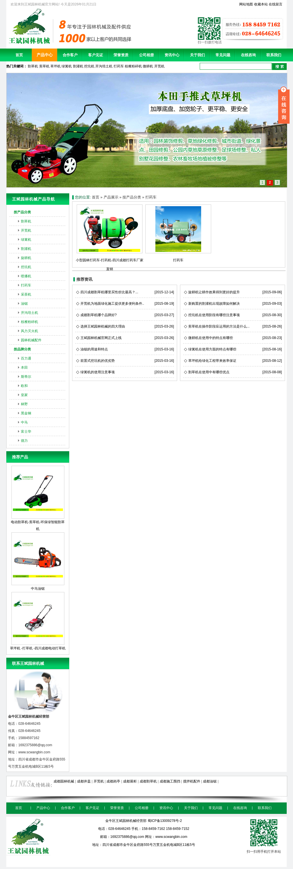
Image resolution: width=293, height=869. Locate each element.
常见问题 (222, 55)
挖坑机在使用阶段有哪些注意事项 (214, 315)
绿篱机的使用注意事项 (97, 372)
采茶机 (26, 294)
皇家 (24, 395)
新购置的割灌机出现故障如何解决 (214, 304)
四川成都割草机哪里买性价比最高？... (109, 292)
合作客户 (70, 55)
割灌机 (78, 66)
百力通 (26, 358)
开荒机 (159, 66)
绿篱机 (67, 66)
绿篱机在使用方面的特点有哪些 (212, 349)
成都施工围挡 (170, 781)
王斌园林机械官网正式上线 (101, 338)
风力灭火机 (29, 331)
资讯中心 (172, 55)
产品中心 (45, 55)
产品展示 (111, 197)
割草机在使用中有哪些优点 (208, 372)
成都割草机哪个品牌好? (98, 315)
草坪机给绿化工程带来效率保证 (212, 361)
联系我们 (273, 55)
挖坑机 (89, 66)
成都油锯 (210, 781)
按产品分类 (22, 212)
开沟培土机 (103, 66)
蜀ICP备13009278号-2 (165, 821)
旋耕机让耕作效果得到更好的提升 (214, 292)
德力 (24, 441)
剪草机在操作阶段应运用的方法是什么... (219, 326)
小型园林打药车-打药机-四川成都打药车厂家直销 (109, 260)
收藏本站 (261, 4)
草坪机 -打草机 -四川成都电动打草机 (38, 621)
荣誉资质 (121, 55)
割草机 (33, 66)
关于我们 (197, 55)
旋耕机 (26, 258)
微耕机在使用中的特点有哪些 (210, 338)
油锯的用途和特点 (94, 349)
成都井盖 (84, 781)
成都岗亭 (113, 781)
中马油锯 (37, 561)
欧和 (24, 386)
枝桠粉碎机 (133, 66)
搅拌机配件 (191, 781)
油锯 (24, 304)
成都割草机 (148, 781)
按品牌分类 (22, 349)
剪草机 (44, 66)
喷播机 (26, 276)
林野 (24, 404)
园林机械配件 (31, 340)
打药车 (119, 66)
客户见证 (95, 55)
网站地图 (246, 4)
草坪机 (55, 66)
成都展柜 (130, 781)
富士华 (26, 432)
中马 (24, 422)
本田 (24, 368)
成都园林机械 (64, 781)
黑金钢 (26, 413)
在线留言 (275, 4)
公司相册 (146, 55)
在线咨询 (248, 55)
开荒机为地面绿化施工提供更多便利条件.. (112, 304)
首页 (19, 55)
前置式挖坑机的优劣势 (97, 361)
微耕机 (148, 66)
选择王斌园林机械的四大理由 (102, 326)
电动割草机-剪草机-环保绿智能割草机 (38, 498)
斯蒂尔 (26, 377)
